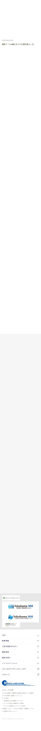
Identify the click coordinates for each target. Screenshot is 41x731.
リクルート (20, 674)
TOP (3, 635)
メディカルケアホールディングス (20, 669)
